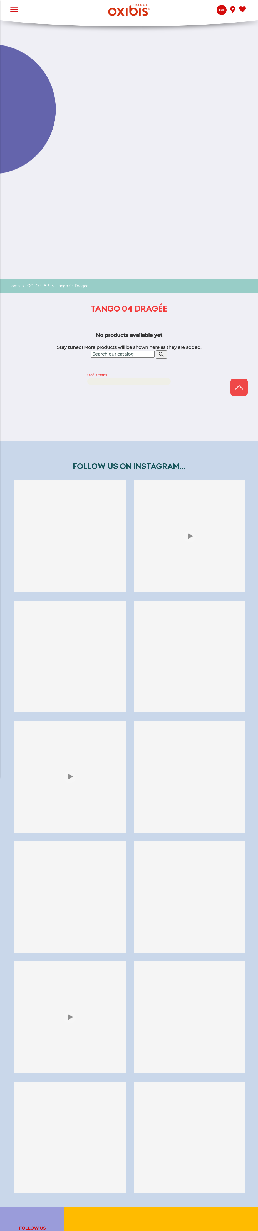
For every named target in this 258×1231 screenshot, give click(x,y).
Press (89, 1100)
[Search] (123, 101)
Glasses (91, 1012)
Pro (221, 10)
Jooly (89, 1165)
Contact (92, 1056)
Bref (88, 1172)
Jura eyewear (97, 998)
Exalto (90, 1158)
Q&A (88, 1049)
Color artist (95, 1005)
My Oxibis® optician (104, 1063)
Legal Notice (237, 1217)
